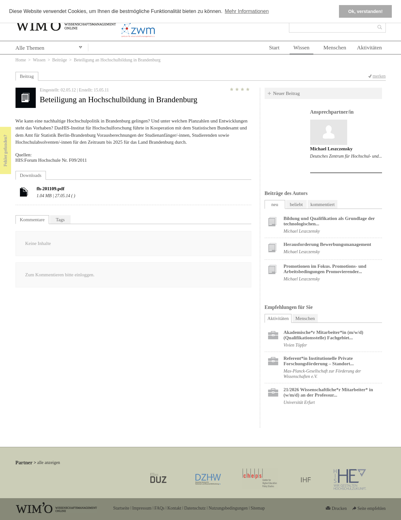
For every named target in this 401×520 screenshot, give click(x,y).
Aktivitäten (369, 47)
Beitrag (27, 76)
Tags (60, 219)
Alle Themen (30, 48)
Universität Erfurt (299, 402)
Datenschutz (195, 508)
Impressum (142, 508)
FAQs (159, 508)
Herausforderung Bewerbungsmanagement (327, 244)
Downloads (30, 175)
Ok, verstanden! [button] (365, 11)
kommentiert (322, 204)
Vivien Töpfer (295, 345)
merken (379, 76)
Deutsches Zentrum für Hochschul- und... (346, 156)
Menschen (334, 47)
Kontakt (174, 508)
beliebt (296, 204)
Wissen (301, 47)
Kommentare (32, 219)
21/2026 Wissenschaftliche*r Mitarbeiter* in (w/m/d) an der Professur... (328, 392)
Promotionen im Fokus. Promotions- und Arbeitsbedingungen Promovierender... (325, 269)
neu (274, 204)
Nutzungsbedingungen (228, 508)
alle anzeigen (48, 462)
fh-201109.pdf (51, 188)
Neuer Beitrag (286, 93)
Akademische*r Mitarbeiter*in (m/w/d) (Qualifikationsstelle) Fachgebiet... (323, 335)
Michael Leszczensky (331, 148)
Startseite (121, 508)
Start (274, 47)
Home (21, 60)
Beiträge (59, 60)
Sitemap (258, 508)
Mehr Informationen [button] (247, 11)
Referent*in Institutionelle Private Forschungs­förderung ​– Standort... (319, 361)
